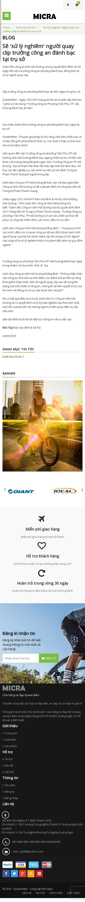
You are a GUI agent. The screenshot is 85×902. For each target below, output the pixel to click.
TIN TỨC (40, 893)
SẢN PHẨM (56, 893)
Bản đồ (9, 765)
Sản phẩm (11, 746)
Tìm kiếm (10, 785)
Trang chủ (11, 733)
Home (6, 27)
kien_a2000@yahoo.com (28, 851)
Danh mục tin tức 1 (26, 27)
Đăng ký (9, 791)
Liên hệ (9, 772)
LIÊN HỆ (26, 893)
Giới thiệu (10, 739)
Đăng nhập (11, 798)
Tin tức (9, 759)
